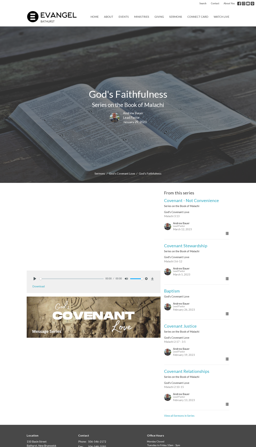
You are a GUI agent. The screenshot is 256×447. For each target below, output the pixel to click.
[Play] (35, 279)
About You (229, 3)
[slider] (71, 278)
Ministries (141, 16)
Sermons (175, 16)
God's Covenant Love (122, 173)
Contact (215, 3)
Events (124, 16)
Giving (159, 16)
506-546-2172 (97, 441)
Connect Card (197, 16)
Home (94, 16)
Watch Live (221, 16)
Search (202, 3)
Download (38, 286)
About (108, 16)
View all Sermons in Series (179, 415)
